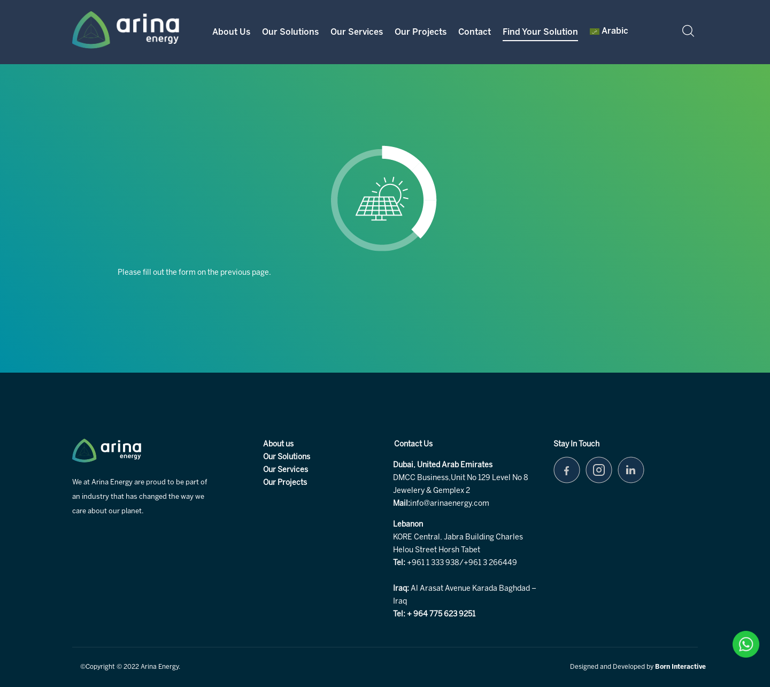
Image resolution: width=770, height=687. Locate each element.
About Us (231, 32)
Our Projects (420, 32)
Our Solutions (290, 32)
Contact (474, 32)
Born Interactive (680, 667)
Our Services (356, 32)
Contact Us (413, 444)
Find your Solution (540, 32)
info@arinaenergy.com (449, 503)
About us (278, 444)
